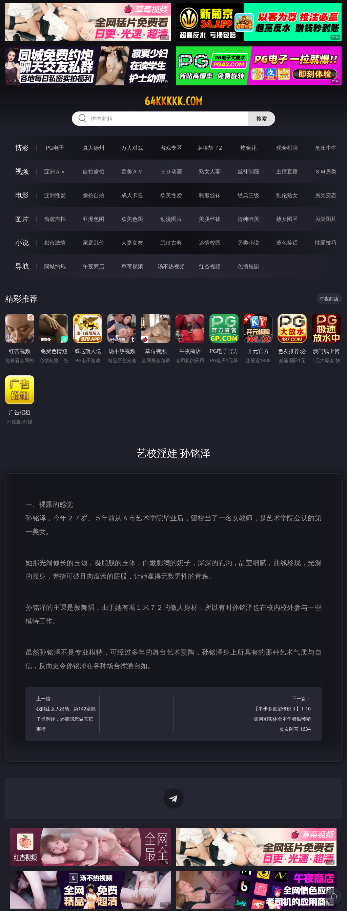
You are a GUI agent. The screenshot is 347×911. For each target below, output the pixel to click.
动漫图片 (171, 219)
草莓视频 (132, 266)
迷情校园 (210, 242)
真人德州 (93, 147)
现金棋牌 (287, 147)
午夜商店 (93, 266)
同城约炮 (55, 266)
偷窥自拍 (55, 219)
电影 (22, 195)
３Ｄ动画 (171, 171)
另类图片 (325, 219)
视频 (22, 171)
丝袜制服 (248, 171)
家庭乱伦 (93, 242)
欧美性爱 (171, 195)
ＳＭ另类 (325, 171)
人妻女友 (132, 242)
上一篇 (66, 714)
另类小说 (248, 242)
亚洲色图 (93, 219)
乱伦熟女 (287, 195)
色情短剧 (248, 266)
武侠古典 (171, 242)
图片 (22, 218)
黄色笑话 (287, 242)
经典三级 (248, 195)
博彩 (22, 147)
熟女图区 (287, 219)
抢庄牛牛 (325, 147)
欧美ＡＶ (132, 171)
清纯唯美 (248, 219)
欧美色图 (132, 219)
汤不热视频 (171, 266)
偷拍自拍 (93, 195)
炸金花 (248, 147)
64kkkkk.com (173, 101)
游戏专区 (171, 147)
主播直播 (287, 171)
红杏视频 (210, 266)
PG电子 (55, 147)
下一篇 (281, 714)
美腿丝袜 (210, 219)
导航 (22, 266)
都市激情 (55, 242)
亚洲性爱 (55, 195)
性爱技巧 (325, 242)
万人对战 (132, 147)
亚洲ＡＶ (55, 171)
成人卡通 (132, 195)
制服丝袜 (210, 195)
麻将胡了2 (209, 147)
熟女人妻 (210, 171)
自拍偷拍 (93, 171)
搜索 (261, 118)
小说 (22, 242)
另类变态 (325, 195)
